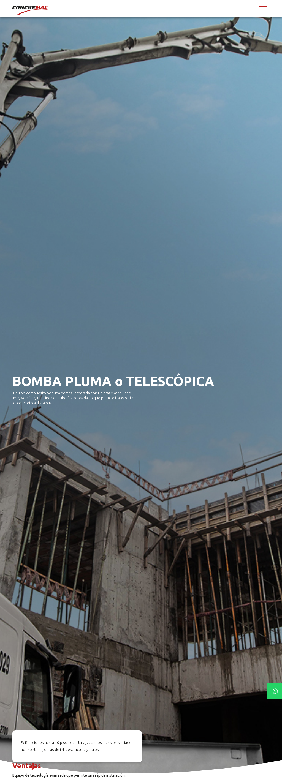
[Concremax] (31, 10)
